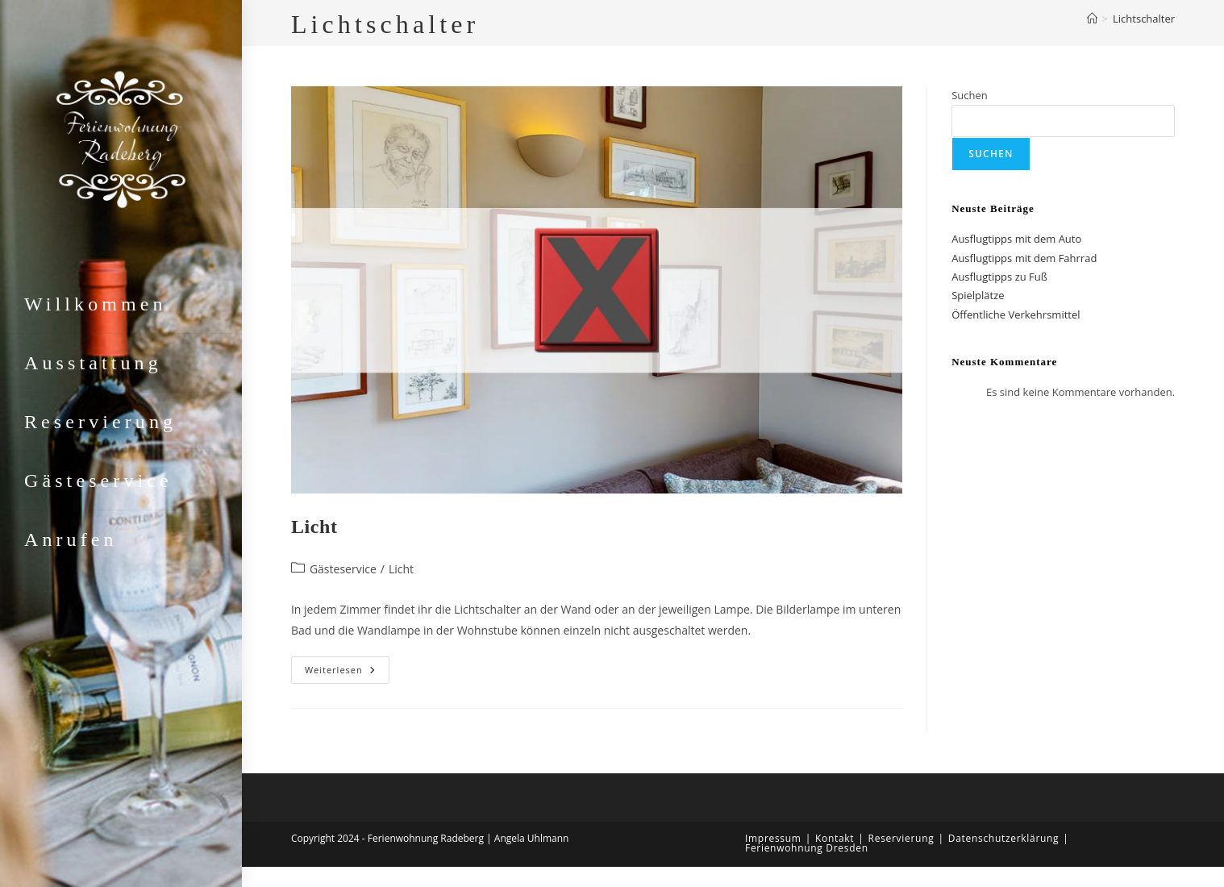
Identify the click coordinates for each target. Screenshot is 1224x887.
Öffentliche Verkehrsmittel (1015, 314)
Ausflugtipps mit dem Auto (1016, 238)
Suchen (969, 95)
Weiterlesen (347, 669)
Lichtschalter (1144, 18)
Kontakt (834, 838)
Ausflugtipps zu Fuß (999, 276)
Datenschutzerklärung (1004, 838)
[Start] (1092, 18)
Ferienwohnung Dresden (806, 848)
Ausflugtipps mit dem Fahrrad (1024, 258)
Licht (314, 526)
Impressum (773, 838)
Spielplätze (977, 295)
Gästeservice (343, 569)
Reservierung (901, 838)
